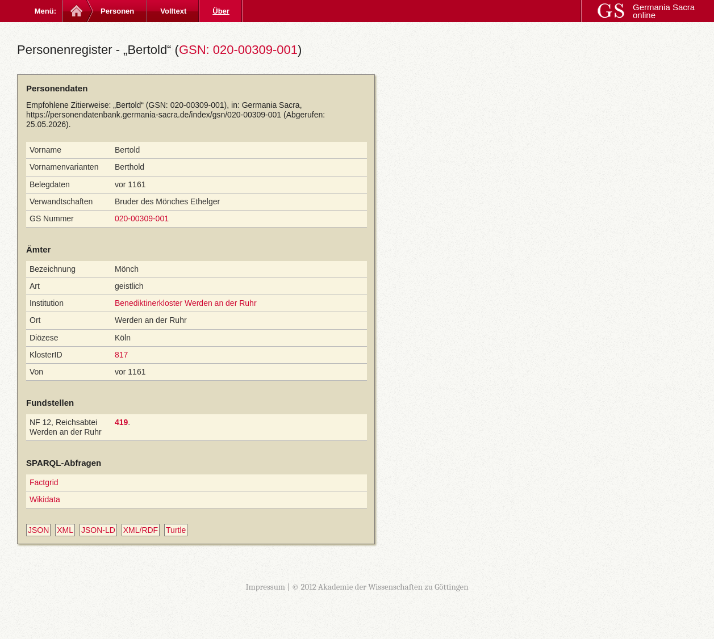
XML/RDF (140, 530)
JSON (38, 530)
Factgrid (44, 482)
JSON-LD (98, 530)
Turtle (176, 530)
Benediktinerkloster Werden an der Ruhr (186, 303)
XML (65, 530)
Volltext (173, 11)
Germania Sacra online (664, 11)
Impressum (265, 587)
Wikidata (45, 499)
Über (220, 11)
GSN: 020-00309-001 (238, 50)
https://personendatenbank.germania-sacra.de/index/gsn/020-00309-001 (153, 114)
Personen (117, 11)
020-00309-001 (142, 218)
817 (121, 354)
